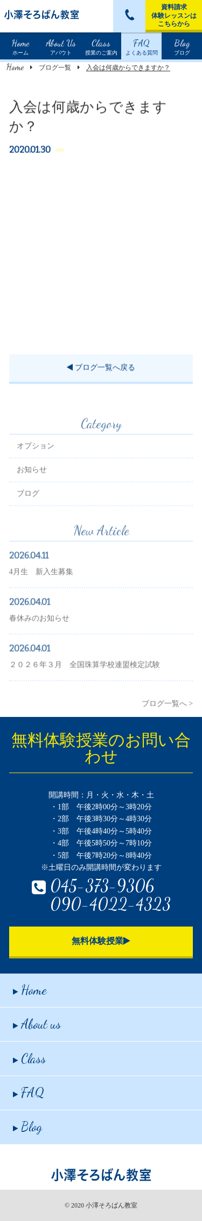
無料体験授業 (101, 940)
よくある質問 (142, 46)
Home (15, 67)
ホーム (20, 46)
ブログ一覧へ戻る (101, 369)
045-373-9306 (102, 885)
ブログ (182, 46)
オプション (35, 458)
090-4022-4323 (110, 903)
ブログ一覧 (55, 67)
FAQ (28, 1093)
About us (37, 1024)
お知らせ (32, 482)
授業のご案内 (101, 46)
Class (29, 1058)
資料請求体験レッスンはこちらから (174, 15)
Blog (27, 1127)
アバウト (61, 46)
